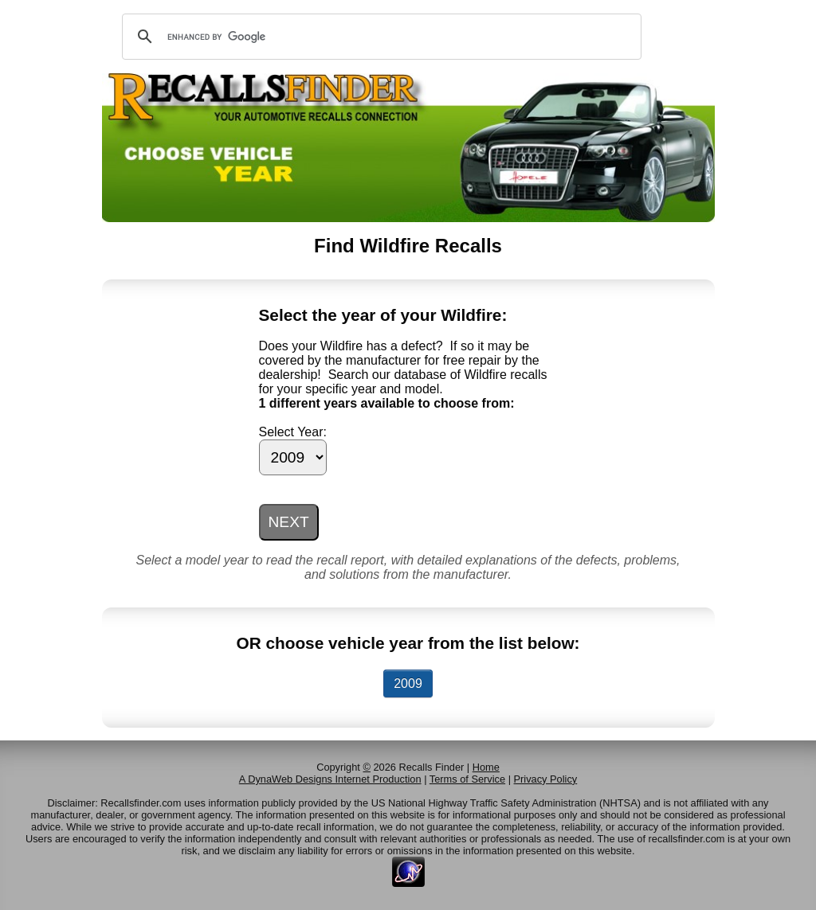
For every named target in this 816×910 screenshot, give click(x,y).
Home (486, 767)
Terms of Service (467, 779)
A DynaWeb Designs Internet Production (330, 779)
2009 (408, 683)
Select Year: (293, 432)
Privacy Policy (546, 779)
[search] (379, 36)
